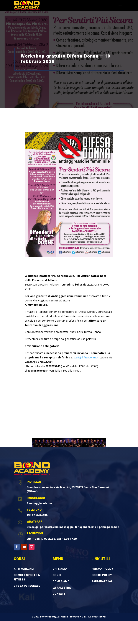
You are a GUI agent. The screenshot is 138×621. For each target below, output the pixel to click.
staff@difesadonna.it (85, 357)
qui (37, 527)
